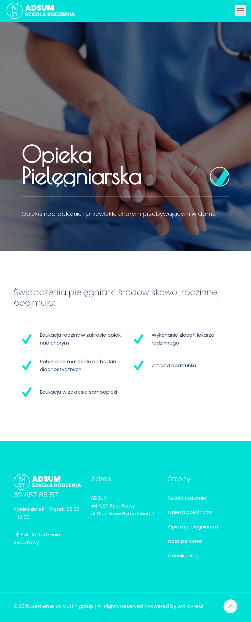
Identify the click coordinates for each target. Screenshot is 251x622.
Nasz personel (185, 541)
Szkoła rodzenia (187, 497)
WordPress (190, 606)
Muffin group (78, 606)
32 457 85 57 (36, 495)
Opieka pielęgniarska (193, 526)
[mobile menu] (240, 10)
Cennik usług (183, 555)
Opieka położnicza (190, 512)
